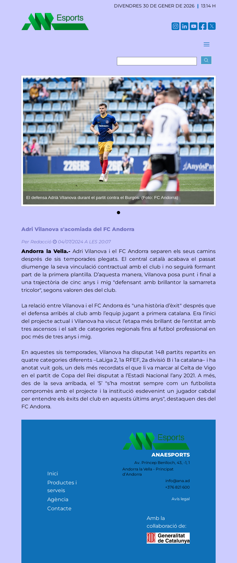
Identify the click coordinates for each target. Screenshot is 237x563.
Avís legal (181, 498)
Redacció (40, 242)
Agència (57, 499)
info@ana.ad (177, 480)
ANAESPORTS (171, 455)
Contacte (59, 508)
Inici (52, 473)
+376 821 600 (177, 487)
